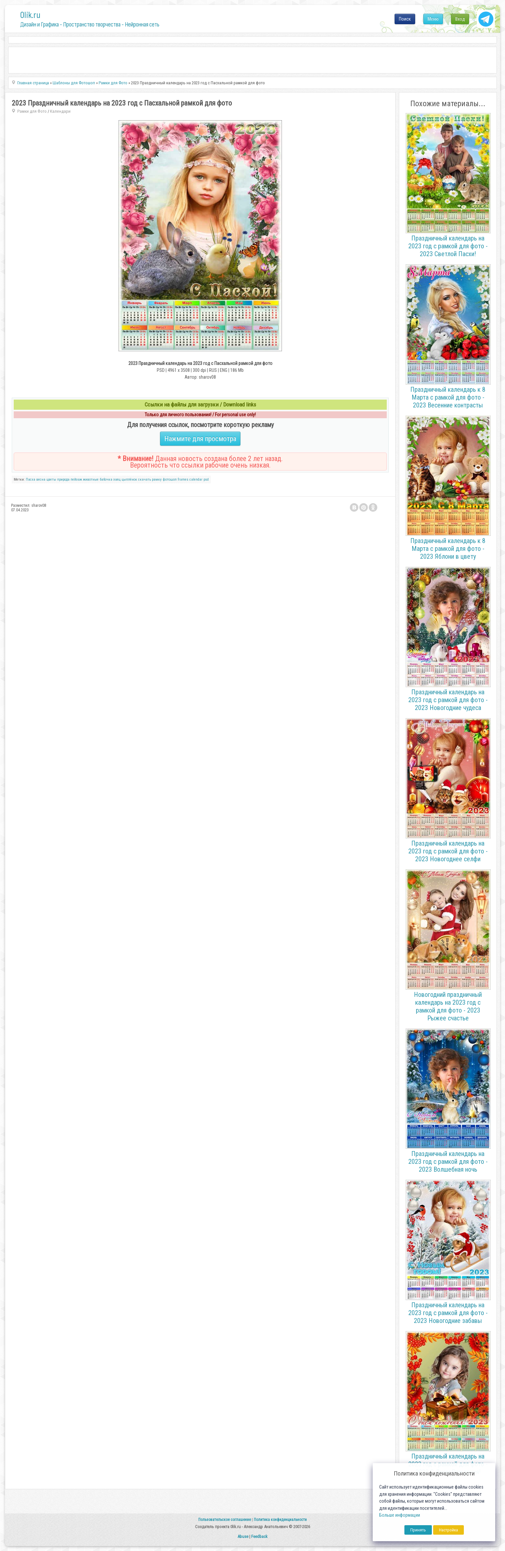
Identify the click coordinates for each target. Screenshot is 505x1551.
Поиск (405, 19)
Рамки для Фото (32, 111)
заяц (117, 479)
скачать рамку (150, 479)
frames (183, 479)
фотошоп (170, 479)
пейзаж (76, 479)
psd (206, 479)
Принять (418, 1529)
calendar (196, 479)
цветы (51, 479)
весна (40, 479)
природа (63, 479)
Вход (460, 19)
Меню (433, 19)
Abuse (242, 1536)
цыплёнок (129, 479)
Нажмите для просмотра (200, 439)
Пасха (30, 479)
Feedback (259, 1536)
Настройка (448, 1529)
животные (91, 479)
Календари (60, 111)
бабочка (106, 479)
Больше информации (399, 1515)
